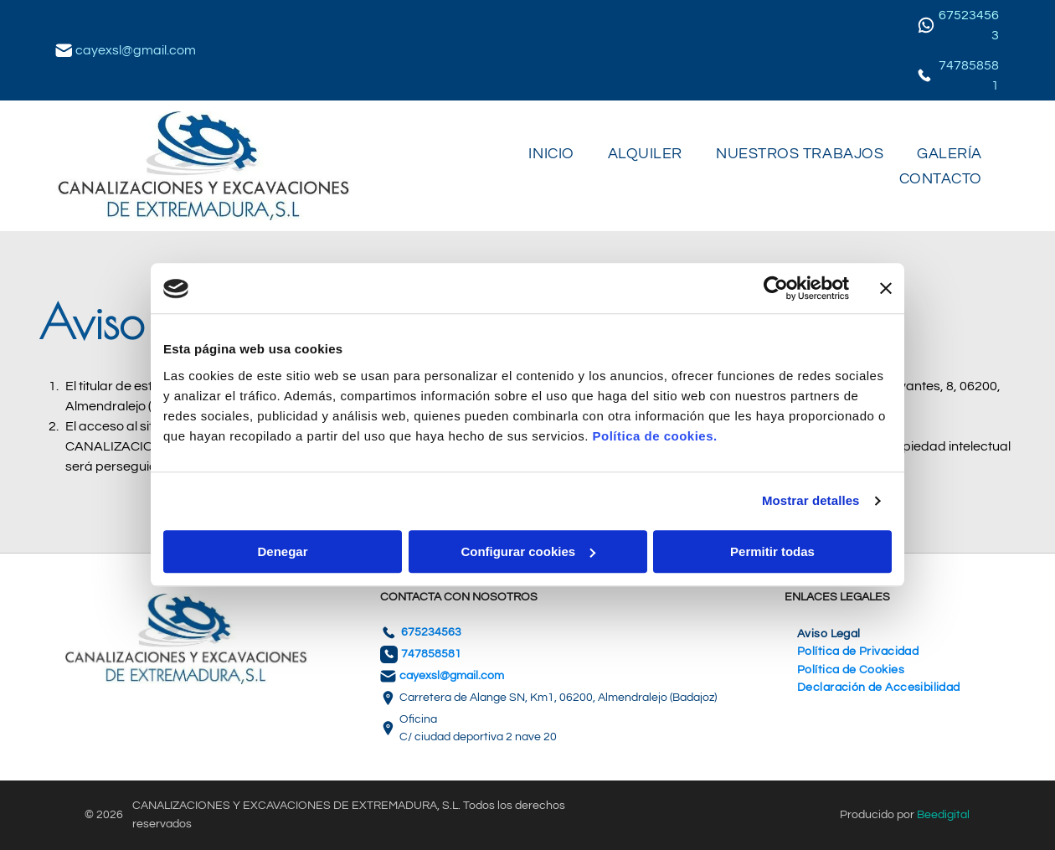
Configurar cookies (528, 551)
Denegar (282, 551)
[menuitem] (551, 153)
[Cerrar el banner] (886, 289)
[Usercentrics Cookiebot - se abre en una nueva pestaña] (775, 288)
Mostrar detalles (811, 501)
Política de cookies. (654, 436)
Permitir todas (772, 551)
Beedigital (943, 815)
